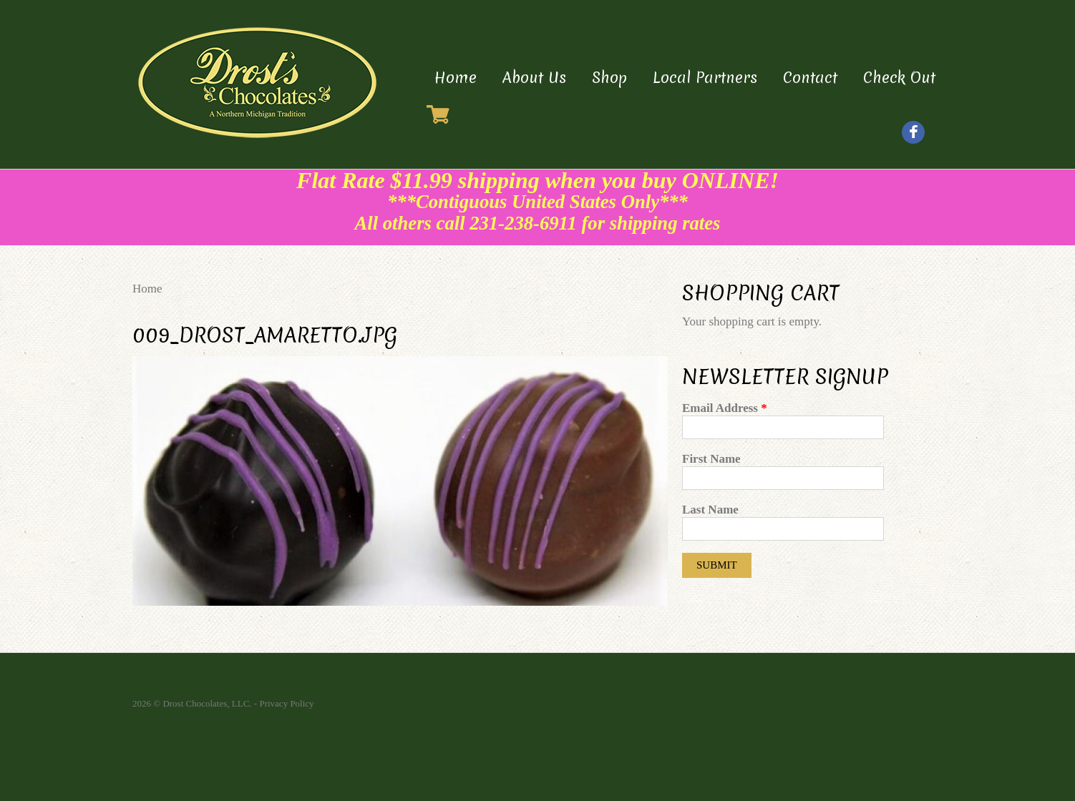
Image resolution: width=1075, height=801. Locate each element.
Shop (609, 77)
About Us (534, 77)
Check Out (899, 77)
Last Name (710, 509)
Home (455, 77)
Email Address (724, 408)
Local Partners (705, 77)
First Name (711, 459)
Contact (810, 77)
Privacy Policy (286, 703)
